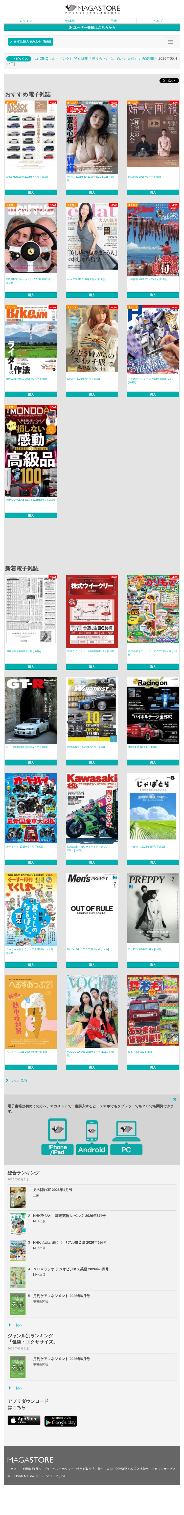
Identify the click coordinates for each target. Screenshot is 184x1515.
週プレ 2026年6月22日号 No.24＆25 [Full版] (90, 178)
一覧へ (15, 1325)
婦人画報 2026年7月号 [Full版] (145, 176)
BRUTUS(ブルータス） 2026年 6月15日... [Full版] (30, 281)
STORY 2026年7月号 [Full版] (83, 378)
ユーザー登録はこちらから (92, 27)
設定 (114, 21)
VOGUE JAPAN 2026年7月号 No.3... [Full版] (90, 1053)
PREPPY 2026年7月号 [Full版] (145, 949)
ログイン (26, 21)
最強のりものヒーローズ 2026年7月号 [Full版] (152, 653)
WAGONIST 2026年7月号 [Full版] (86, 747)
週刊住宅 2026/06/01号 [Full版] (23, 651)
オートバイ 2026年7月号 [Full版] (24, 846)
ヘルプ (158, 21)
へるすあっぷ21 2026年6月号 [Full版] (27, 1051)
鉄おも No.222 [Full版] (140, 1051)
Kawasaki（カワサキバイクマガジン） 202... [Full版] (89, 848)
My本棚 (70, 21)
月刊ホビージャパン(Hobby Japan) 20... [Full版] (150, 380)
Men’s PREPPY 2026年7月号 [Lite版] (88, 949)
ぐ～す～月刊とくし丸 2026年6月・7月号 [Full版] (29, 951)
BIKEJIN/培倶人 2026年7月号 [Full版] (27, 378)
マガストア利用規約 (21, 1469)
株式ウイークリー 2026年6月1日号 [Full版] (91, 651)
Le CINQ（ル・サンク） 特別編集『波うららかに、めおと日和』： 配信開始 (95, 58)
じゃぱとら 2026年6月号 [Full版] (146, 846)
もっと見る (16, 1080)
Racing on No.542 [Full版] (142, 747)
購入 (31, 192)
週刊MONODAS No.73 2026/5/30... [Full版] (30, 499)
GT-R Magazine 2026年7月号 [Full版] (27, 747)
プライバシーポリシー (58, 1469)
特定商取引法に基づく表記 (94, 1469)
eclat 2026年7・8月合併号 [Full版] (86, 279)
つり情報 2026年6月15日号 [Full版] (148, 279)
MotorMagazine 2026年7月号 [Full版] (27, 176)
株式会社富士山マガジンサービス (153, 1469)
